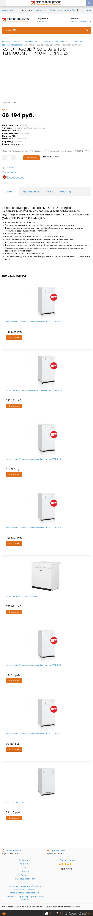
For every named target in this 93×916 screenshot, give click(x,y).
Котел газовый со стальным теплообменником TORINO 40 (33, 459)
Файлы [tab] (49, 191)
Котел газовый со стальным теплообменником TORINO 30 (33, 733)
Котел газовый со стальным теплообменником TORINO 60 (33, 321)
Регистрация (85, 10)
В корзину (31, 157)
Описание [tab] (11, 191)
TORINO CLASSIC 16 (14, 802)
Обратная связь (56, 850)
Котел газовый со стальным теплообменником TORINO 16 (33, 665)
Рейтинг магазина (68, 860)
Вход (74, 10)
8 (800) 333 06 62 (10, 853)
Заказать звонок (12, 850)
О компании (8, 10)
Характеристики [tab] (31, 191)
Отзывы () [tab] (65, 191)
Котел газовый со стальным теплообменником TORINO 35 (33, 527)
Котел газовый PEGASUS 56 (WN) (21, 596)
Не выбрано (39, 10)
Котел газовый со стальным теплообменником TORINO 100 (34, 390)
